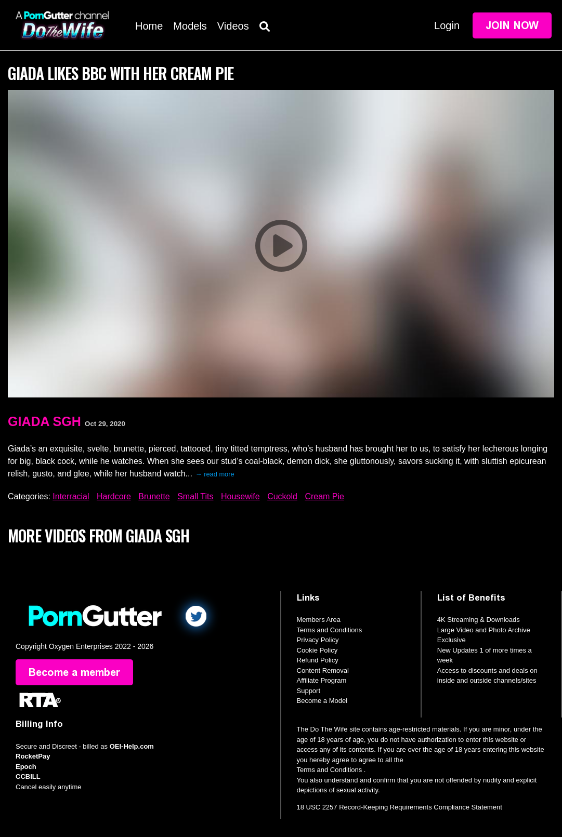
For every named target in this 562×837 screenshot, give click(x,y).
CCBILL (28, 776)
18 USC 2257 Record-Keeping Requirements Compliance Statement (399, 807)
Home (149, 26)
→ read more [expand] (214, 474)
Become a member (74, 672)
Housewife (240, 496)
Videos (233, 26)
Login (447, 25)
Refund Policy (317, 660)
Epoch (26, 766)
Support (309, 691)
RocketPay (33, 756)
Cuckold (282, 496)
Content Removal (323, 670)
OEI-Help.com (132, 746)
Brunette (153, 496)
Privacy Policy (318, 640)
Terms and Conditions (329, 630)
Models (189, 26)
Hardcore (114, 496)
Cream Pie (324, 496)
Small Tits (195, 496)
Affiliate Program (322, 680)
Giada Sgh (44, 421)
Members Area (319, 619)
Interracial (71, 496)
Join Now (512, 25)
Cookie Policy (317, 650)
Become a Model (322, 701)
